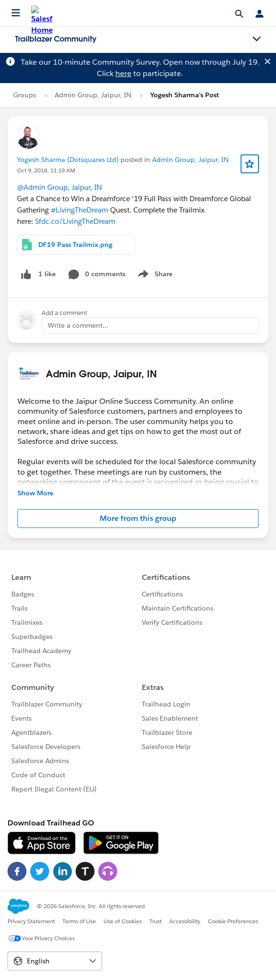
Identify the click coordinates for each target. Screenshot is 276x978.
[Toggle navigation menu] (256, 39)
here (123, 73)
